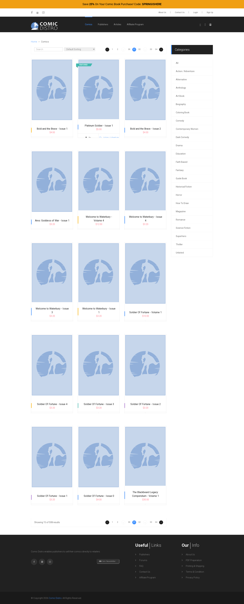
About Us (162, 12)
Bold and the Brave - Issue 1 (52, 129)
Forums (143, 560)
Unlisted (180, 252)
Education (181, 153)
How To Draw (182, 202)
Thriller (179, 244)
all (177, 62)
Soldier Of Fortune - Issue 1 (52, 496)
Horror (179, 194)
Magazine (181, 211)
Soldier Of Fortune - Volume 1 (145, 312)
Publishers (103, 24)
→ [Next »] (161, 49)
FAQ (141, 565)
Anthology (181, 87)
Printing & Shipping (195, 565)
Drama (179, 145)
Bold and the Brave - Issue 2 (145, 129)
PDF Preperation (194, 560)
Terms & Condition (195, 571)
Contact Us (180, 12)
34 (156, 49)
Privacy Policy (193, 577)
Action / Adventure (62, 141)
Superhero (181, 235)
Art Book (180, 95)
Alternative (181, 79)
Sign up (210, 12)
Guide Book (181, 178)
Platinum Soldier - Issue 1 (99, 126)
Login (195, 12)
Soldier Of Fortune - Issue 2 (145, 404)
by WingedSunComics (88, 139)
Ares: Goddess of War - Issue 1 (52, 221)
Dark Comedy (182, 137)
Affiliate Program (135, 24)
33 (151, 49)
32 (139, 49)
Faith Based (181, 161)
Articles (117, 24)
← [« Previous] (107, 49)
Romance (180, 219)
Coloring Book (182, 112)
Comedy (180, 120)
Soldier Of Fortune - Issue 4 (52, 404)
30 (129, 49)
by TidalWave (41, 141)
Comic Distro (55, 597)
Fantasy (180, 170)
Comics (88, 24)
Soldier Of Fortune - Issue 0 (99, 496)
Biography (181, 104)
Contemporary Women (187, 128)
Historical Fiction (184, 186)
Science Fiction (183, 227)
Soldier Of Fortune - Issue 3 (99, 404)
